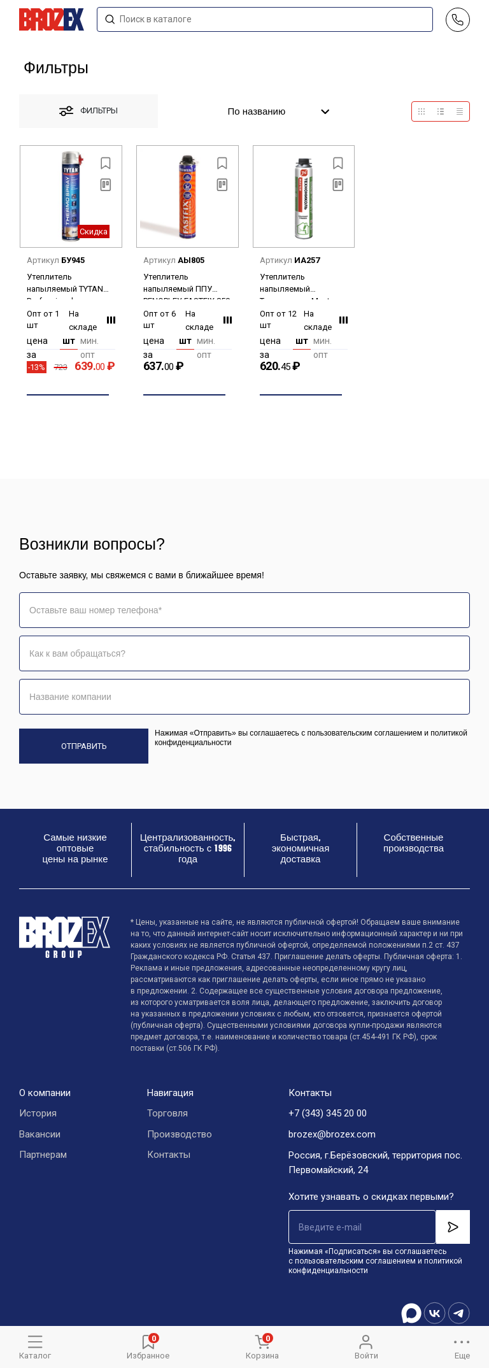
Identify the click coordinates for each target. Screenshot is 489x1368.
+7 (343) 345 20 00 (327, 1114)
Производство (179, 1135)
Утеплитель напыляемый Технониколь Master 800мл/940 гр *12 (298, 285)
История (38, 1114)
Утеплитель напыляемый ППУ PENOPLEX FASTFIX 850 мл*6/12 (186, 285)
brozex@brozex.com (332, 1135)
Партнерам (43, 1156)
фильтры (88, 111)
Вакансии (39, 1135)
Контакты (168, 1156)
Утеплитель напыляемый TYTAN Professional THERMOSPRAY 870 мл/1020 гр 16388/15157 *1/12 (65, 285)
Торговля (167, 1114)
